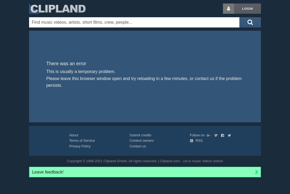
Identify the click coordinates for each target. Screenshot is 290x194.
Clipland (57, 9)
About (73, 135)
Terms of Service (82, 140)
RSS (196, 140)
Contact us (138, 146)
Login (247, 8)
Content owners (142, 140)
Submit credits (140, 135)
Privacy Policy (80, 146)
